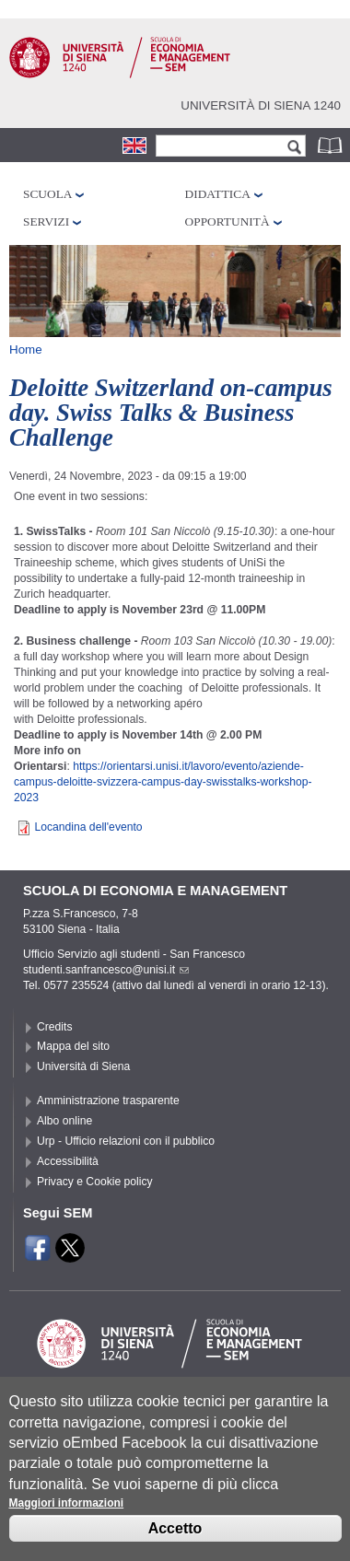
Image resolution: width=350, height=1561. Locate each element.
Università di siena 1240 (261, 105)
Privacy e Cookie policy (95, 1181)
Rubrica (331, 145)
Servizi (46, 221)
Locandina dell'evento (88, 827)
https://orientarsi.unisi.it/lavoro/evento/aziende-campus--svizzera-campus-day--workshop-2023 (163, 782)
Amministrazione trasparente (108, 1100)
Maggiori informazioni (66, 1516)
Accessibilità (68, 1161)
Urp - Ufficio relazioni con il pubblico (126, 1141)
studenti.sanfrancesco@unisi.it (106, 969)
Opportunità (227, 221)
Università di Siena (83, 1066)
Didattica (218, 194)
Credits (55, 1026)
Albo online (64, 1120)
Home (25, 349)
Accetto (175, 1542)
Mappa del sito (73, 1046)
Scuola (47, 194)
